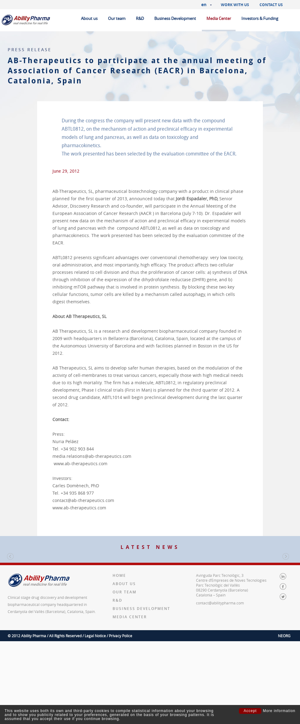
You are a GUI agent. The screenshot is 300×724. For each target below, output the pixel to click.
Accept (250, 711)
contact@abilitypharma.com (220, 685)
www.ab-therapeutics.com (80, 463)
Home (119, 658)
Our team (116, 18)
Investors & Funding (259, 18)
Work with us (235, 4)
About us (89, 18)
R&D (140, 18)
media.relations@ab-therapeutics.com (91, 456)
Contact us (271, 4)
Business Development (175, 18)
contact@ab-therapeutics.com (83, 500)
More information (279, 711)
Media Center (218, 18)
